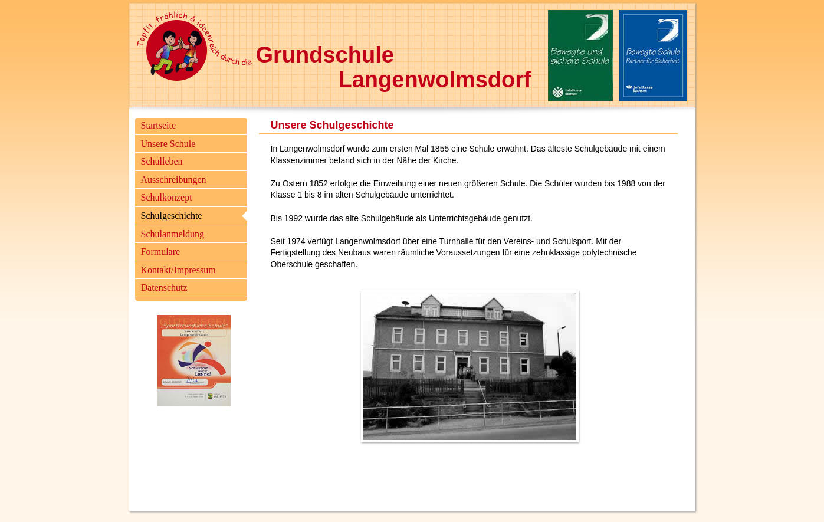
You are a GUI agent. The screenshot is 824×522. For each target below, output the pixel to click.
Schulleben (162, 161)
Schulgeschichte (171, 216)
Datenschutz (164, 288)
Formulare (160, 252)
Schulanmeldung (173, 234)
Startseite (158, 125)
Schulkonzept (166, 197)
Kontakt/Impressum (178, 270)
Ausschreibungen (173, 180)
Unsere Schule (168, 144)
